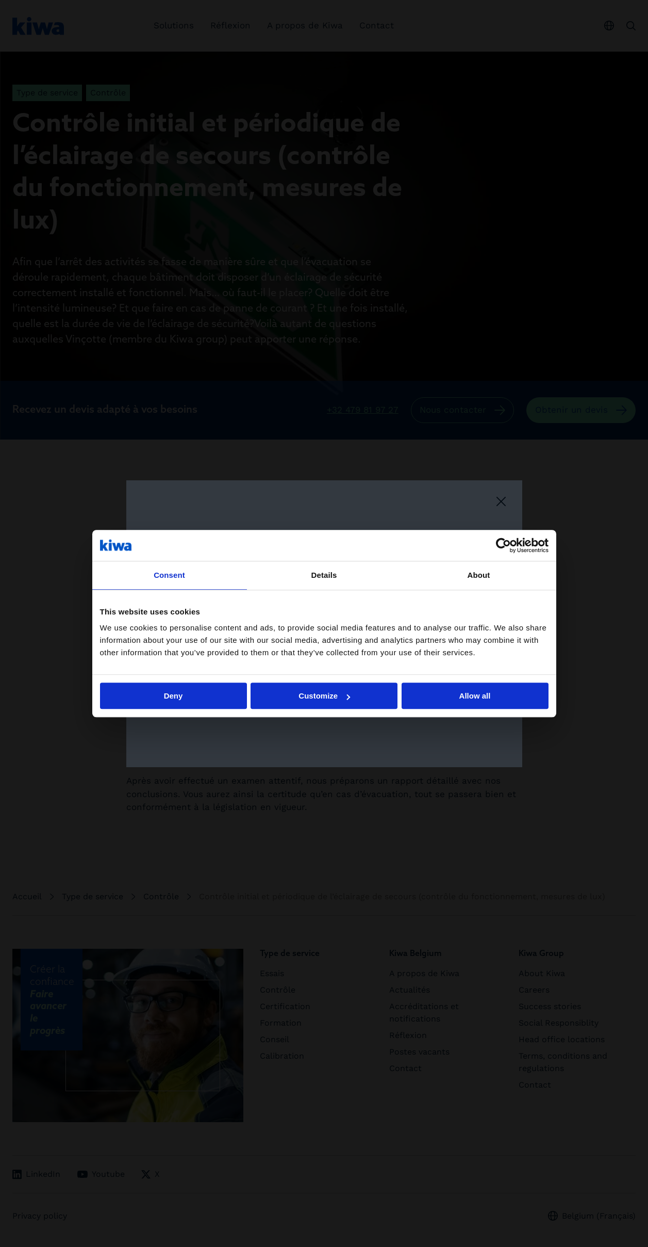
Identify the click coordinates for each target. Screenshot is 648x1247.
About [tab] (479, 575)
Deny (173, 695)
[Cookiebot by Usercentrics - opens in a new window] (503, 545)
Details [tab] (324, 575)
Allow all (475, 695)
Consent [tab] (169, 575)
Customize (324, 695)
